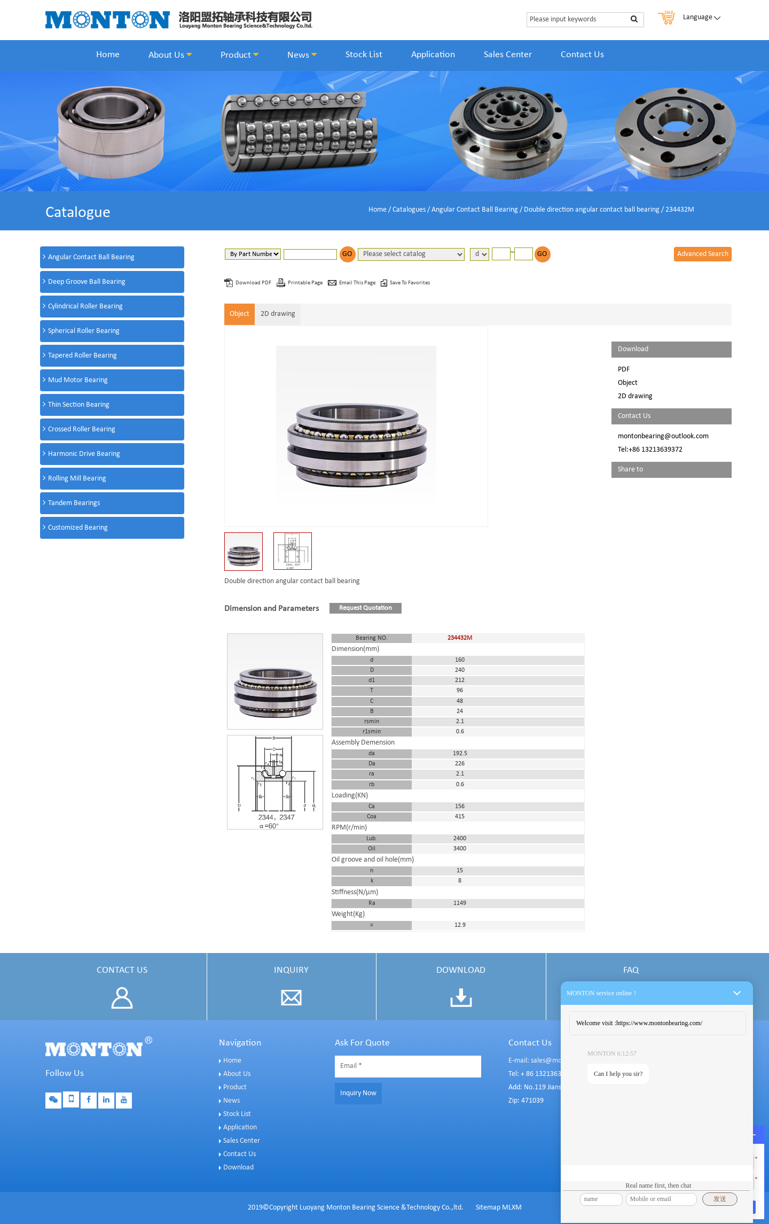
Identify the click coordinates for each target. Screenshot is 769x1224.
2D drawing (278, 314)
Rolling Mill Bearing (77, 479)
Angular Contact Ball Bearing (474, 210)
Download (238, 1168)
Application (433, 55)
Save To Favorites (410, 283)
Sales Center (508, 55)
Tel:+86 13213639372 (650, 450)
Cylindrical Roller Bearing (85, 307)
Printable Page (306, 283)
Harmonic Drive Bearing (84, 454)
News (302, 55)
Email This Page (357, 283)
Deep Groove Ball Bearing (86, 282)
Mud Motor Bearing (78, 380)
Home (108, 55)
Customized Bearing (78, 528)
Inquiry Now (358, 1093)
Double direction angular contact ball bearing (592, 210)
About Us (170, 55)
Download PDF (254, 283)
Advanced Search (702, 254)
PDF (624, 370)
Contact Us (582, 55)
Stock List (364, 55)
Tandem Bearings (74, 503)
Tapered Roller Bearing (82, 356)
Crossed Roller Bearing (81, 429)
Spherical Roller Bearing (84, 331)
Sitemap (488, 1208)
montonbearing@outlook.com (663, 436)
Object (239, 314)
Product (239, 55)
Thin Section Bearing (78, 405)
